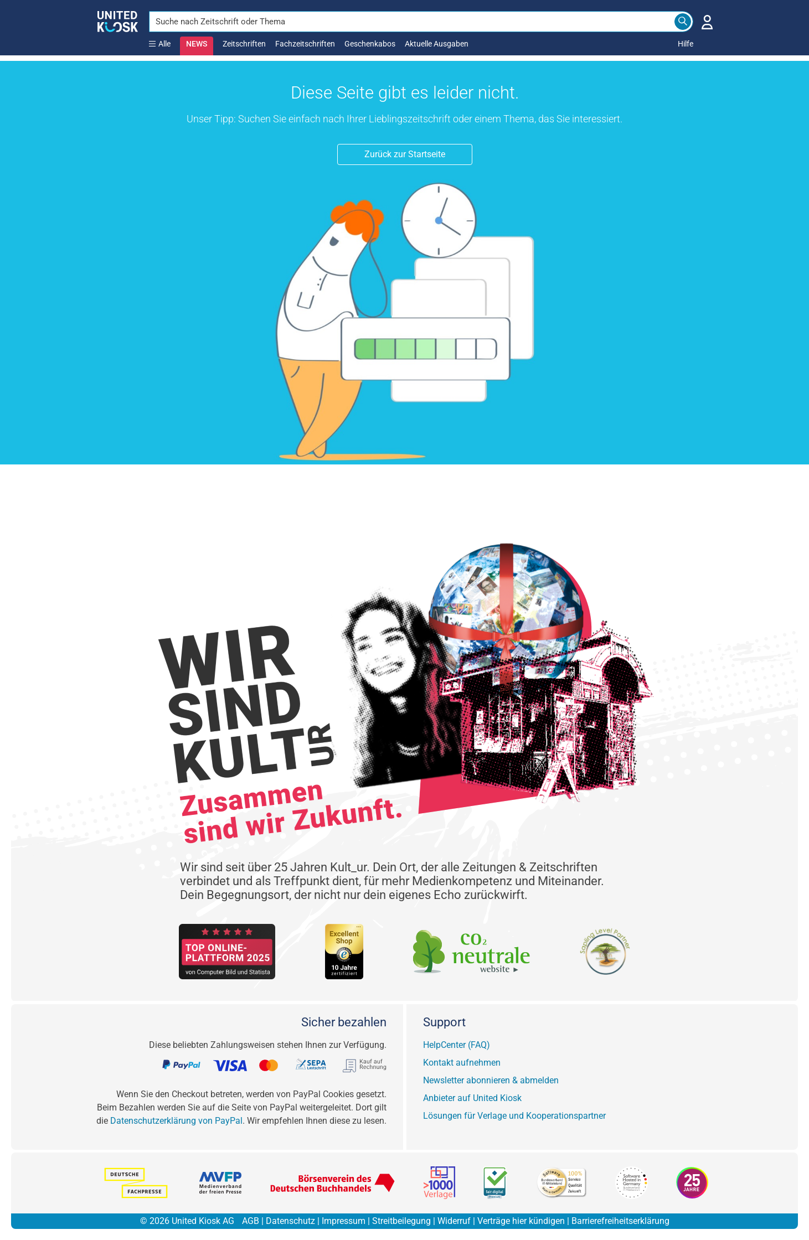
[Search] (682, 21)
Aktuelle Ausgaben (436, 43)
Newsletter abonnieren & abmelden (491, 1080)
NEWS (196, 43)
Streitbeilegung (401, 1221)
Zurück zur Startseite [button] (404, 154)
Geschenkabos (369, 43)
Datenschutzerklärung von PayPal (176, 1120)
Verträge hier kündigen (521, 1221)
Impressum (343, 1221)
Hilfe (685, 43)
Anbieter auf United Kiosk (472, 1098)
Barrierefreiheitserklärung (620, 1221)
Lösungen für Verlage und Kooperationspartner (514, 1115)
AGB (250, 1221)
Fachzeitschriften (305, 43)
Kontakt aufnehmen (462, 1062)
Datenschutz (290, 1221)
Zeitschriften (244, 43)
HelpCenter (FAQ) (456, 1045)
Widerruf (454, 1221)
